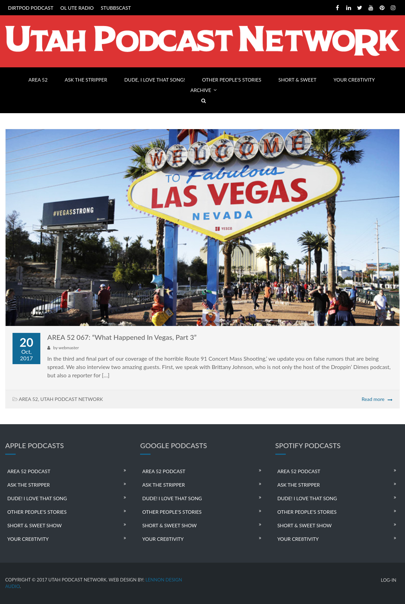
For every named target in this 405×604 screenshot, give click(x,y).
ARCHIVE (201, 90)
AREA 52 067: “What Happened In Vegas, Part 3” (121, 337)
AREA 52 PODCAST (28, 471)
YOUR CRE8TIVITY (354, 80)
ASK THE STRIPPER (86, 80)
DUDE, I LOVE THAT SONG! (154, 80)
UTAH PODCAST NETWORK (71, 399)
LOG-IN (388, 580)
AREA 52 (38, 80)
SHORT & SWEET (297, 80)
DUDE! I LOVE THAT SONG (37, 498)
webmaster (68, 347)
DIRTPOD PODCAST (30, 7)
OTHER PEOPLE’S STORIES (231, 80)
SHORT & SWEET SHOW (34, 525)
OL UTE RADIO (77, 7)
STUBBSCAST (116, 7)
